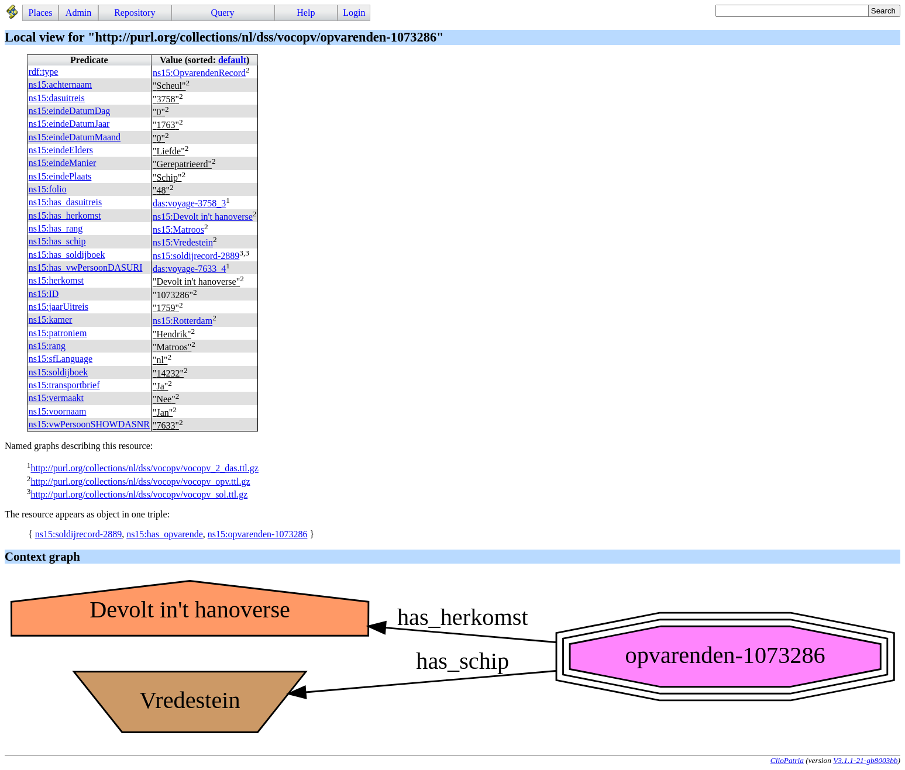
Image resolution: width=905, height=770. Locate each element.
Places (41, 13)
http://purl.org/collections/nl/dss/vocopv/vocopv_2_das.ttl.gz (144, 469)
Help (306, 13)
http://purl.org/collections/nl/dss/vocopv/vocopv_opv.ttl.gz (140, 481)
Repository (134, 13)
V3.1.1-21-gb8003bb (865, 760)
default (232, 60)
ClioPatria (787, 760)
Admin (78, 13)
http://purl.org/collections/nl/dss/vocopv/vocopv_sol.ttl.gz (138, 494)
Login (354, 13)
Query (223, 13)
